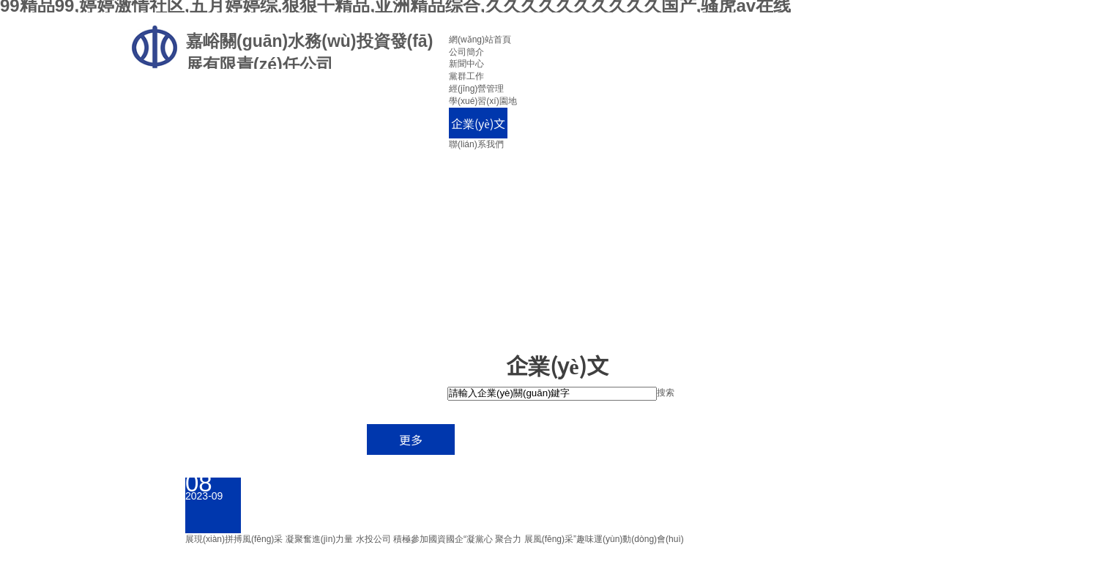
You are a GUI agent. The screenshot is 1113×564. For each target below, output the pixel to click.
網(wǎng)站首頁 (480, 39)
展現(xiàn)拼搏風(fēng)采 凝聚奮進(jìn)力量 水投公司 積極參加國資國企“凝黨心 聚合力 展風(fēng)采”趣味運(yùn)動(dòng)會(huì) (434, 539)
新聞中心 (466, 64)
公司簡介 (466, 52)
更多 (411, 439)
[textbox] (552, 394)
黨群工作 (466, 76)
